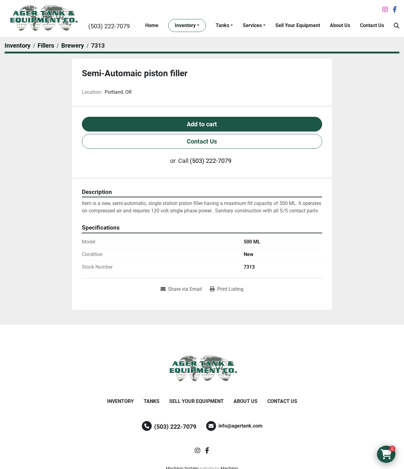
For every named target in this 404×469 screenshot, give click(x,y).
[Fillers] (46, 45)
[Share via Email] (181, 289)
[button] (187, 25)
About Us (340, 25)
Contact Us (372, 25)
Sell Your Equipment (297, 25)
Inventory (185, 25)
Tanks (222, 25)
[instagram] (385, 9)
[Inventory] (17, 45)
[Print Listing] (226, 289)
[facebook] (395, 9)
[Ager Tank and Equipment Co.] (202, 368)
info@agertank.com (240, 426)
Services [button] (252, 25)
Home (151, 25)
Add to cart (202, 124)
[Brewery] (72, 45)
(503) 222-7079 (109, 26)
